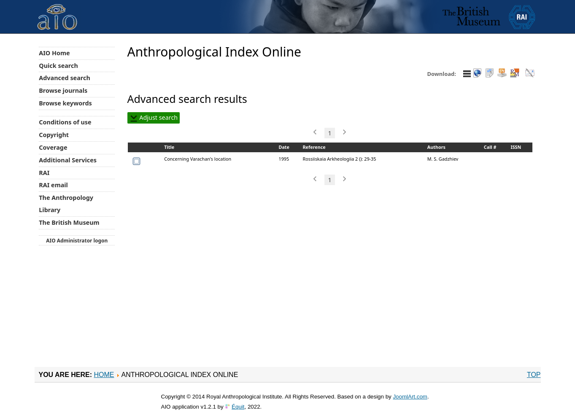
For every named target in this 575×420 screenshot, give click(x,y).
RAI (44, 173)
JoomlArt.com (410, 396)
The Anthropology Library (66, 204)
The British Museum (69, 222)
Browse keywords (65, 103)
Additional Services (68, 160)
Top (534, 374)
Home (104, 374)
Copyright (54, 135)
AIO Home (54, 53)
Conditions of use (65, 122)
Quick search (58, 66)
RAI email (53, 185)
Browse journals (63, 90)
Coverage (53, 147)
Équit (238, 407)
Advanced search (64, 78)
